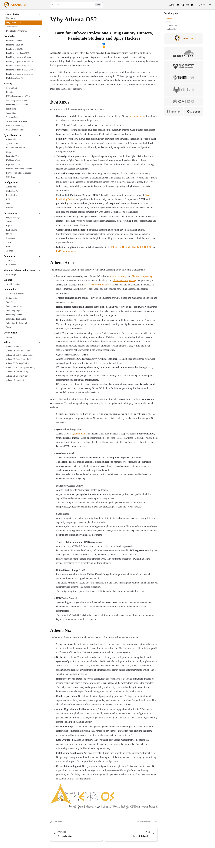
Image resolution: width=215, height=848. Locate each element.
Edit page (56, 822)
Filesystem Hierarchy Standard (126, 247)
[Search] (76, 5)
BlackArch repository (142, 276)
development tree (137, 116)
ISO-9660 (146, 247)
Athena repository (117, 276)
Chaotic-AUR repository (124, 280)
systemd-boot (78, 433)
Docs (171, 4)
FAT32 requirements (66, 251)
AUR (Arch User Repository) (97, 284)
